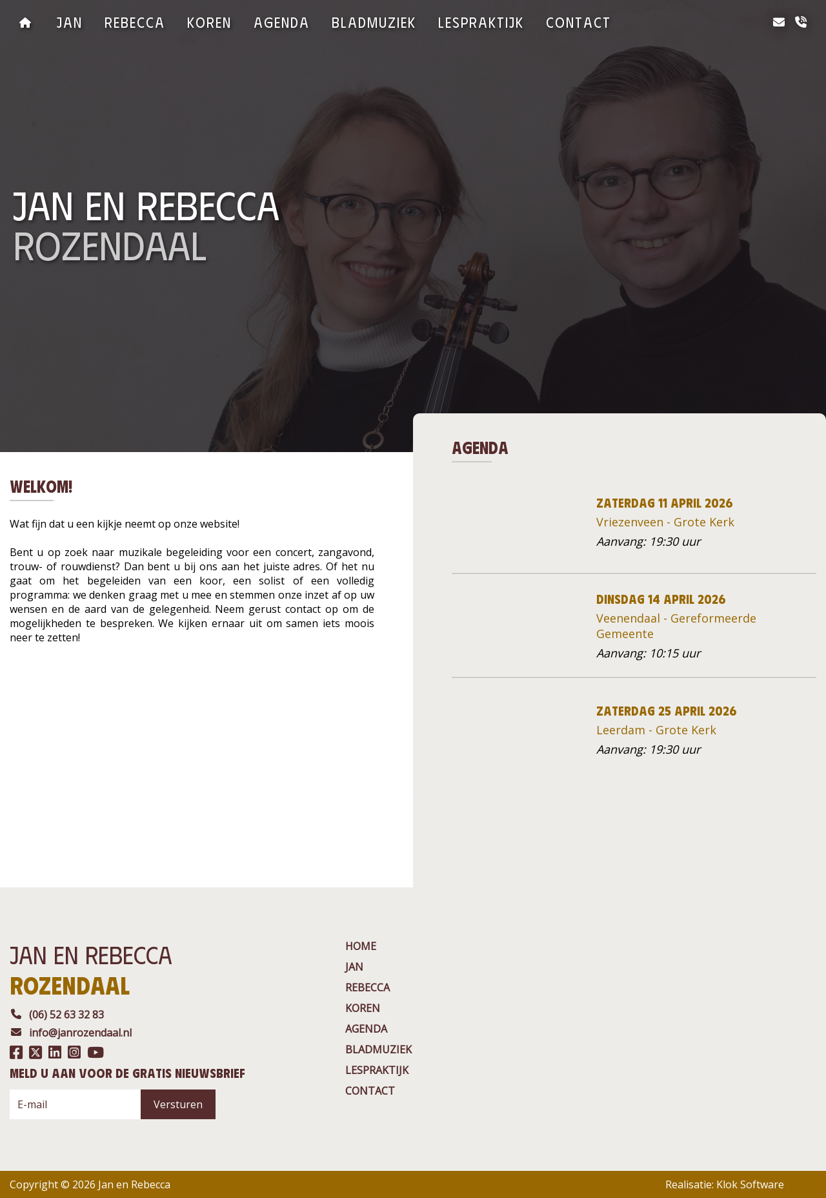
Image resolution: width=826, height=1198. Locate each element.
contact (578, 21)
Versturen (178, 1104)
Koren (209, 21)
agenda (282, 21)
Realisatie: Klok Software (724, 1184)
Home (360, 946)
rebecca (135, 21)
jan (70, 21)
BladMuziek (374, 21)
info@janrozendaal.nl (71, 1033)
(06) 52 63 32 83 (57, 1014)
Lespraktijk (481, 21)
